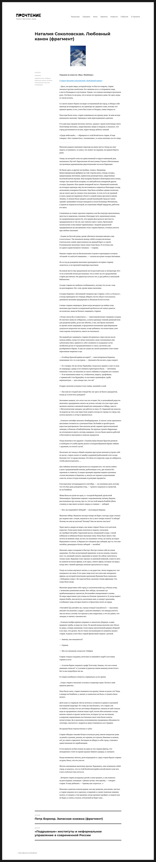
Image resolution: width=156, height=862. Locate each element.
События (124, 17)
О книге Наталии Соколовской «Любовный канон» (80, 81)
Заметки (104, 17)
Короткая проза (40, 80)
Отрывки (86, 17)
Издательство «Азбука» (43, 78)
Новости (114, 17)
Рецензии (75, 17)
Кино (95, 17)
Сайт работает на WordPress (27, 853)
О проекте (135, 17)
